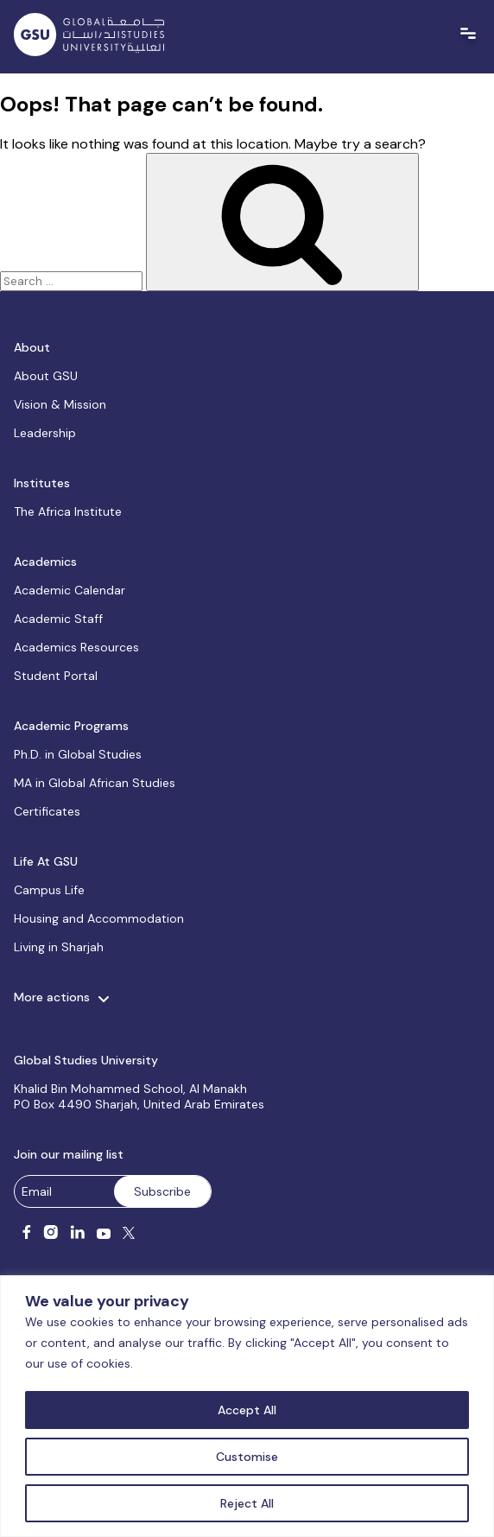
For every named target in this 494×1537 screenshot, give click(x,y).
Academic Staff (58, 618)
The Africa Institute (68, 511)
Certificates (47, 811)
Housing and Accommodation (99, 918)
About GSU (46, 376)
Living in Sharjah (59, 947)
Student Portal (56, 675)
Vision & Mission (60, 404)
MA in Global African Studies (94, 783)
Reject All (247, 1503)
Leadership (45, 433)
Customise (247, 1456)
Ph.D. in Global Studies (78, 754)
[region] (247, 1406)
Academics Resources (76, 647)
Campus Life (49, 890)
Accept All (247, 1410)
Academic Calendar (69, 590)
